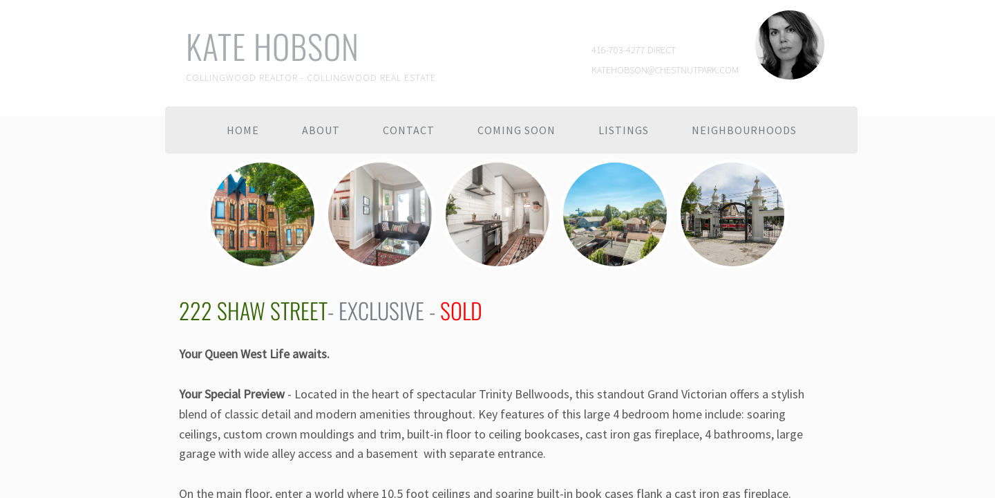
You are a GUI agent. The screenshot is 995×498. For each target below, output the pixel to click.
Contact (409, 130)
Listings (623, 130)
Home (243, 130)
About (321, 130)
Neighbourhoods (744, 130)
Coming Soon (516, 130)
